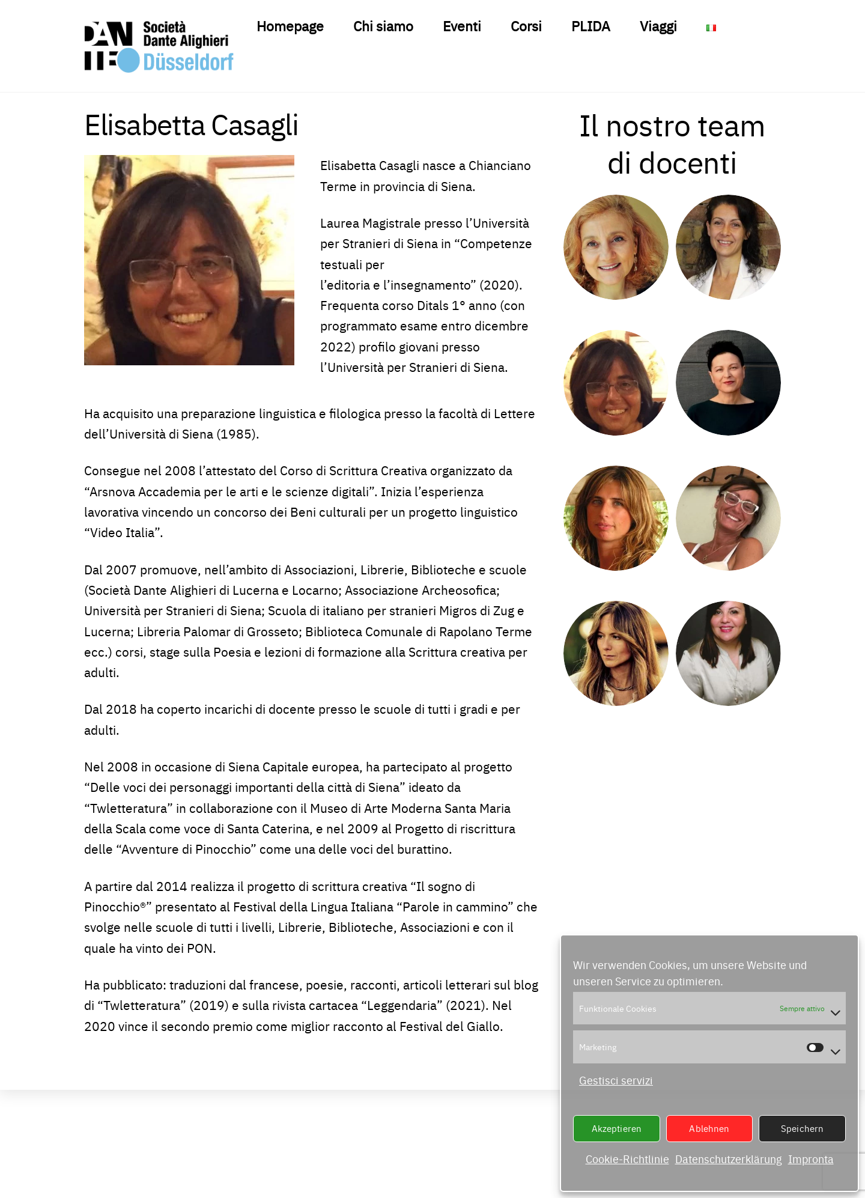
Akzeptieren (617, 1128)
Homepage (290, 25)
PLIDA (590, 25)
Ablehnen (709, 1128)
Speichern (802, 1128)
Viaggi (658, 25)
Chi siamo (383, 25)
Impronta (811, 1158)
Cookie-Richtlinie (627, 1158)
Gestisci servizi (616, 1079)
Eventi (462, 25)
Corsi (526, 25)
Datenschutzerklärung (728, 1158)
